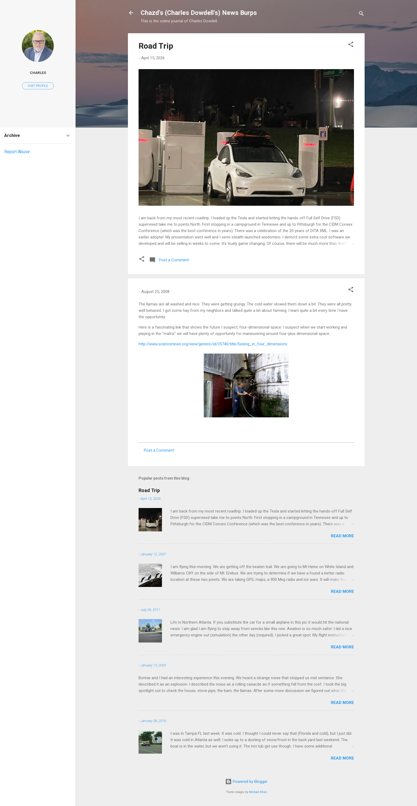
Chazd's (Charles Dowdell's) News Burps (199, 12)
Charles (38, 72)
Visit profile (38, 86)
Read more (342, 536)
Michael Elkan (258, 792)
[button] (351, 45)
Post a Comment (159, 450)
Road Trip (156, 46)
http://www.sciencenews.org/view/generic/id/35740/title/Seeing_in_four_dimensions (213, 344)
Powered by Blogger (246, 781)
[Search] (361, 14)
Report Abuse (17, 151)
